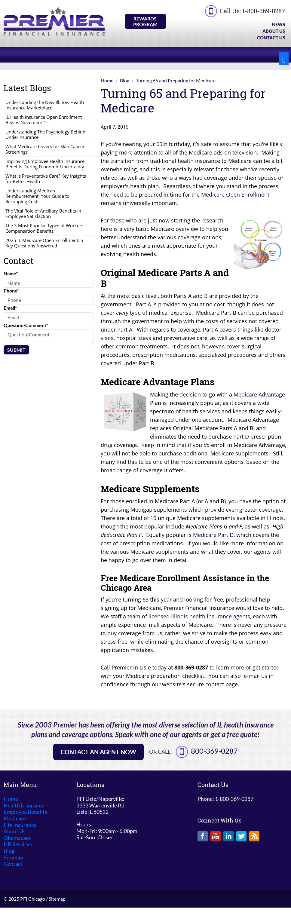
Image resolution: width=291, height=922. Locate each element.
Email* (10, 308)
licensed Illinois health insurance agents (199, 616)
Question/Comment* (26, 325)
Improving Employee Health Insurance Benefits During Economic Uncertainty (44, 164)
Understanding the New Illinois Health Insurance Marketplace (44, 105)
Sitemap (13, 857)
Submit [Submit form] (16, 350)
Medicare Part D (213, 534)
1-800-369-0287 (263, 11)
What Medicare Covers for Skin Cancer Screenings (44, 149)
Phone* (11, 290)
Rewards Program (145, 21)
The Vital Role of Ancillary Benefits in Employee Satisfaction (43, 213)
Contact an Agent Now (98, 751)
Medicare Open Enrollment (235, 194)
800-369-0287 (214, 750)
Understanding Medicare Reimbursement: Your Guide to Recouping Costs (37, 196)
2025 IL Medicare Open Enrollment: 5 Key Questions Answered (44, 243)
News (278, 24)
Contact (13, 864)
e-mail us (255, 675)
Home (11, 799)
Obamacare (17, 838)
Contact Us (271, 37)
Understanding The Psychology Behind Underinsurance (45, 134)
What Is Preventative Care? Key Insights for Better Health (45, 178)
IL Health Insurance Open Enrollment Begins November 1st (43, 119)
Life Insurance (20, 825)
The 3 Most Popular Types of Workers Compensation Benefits (44, 228)
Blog (9, 851)
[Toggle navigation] (284, 58)
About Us (273, 31)
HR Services (18, 844)
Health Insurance (24, 805)
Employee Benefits (25, 812)
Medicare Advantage (259, 394)
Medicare (15, 818)
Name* (11, 273)
